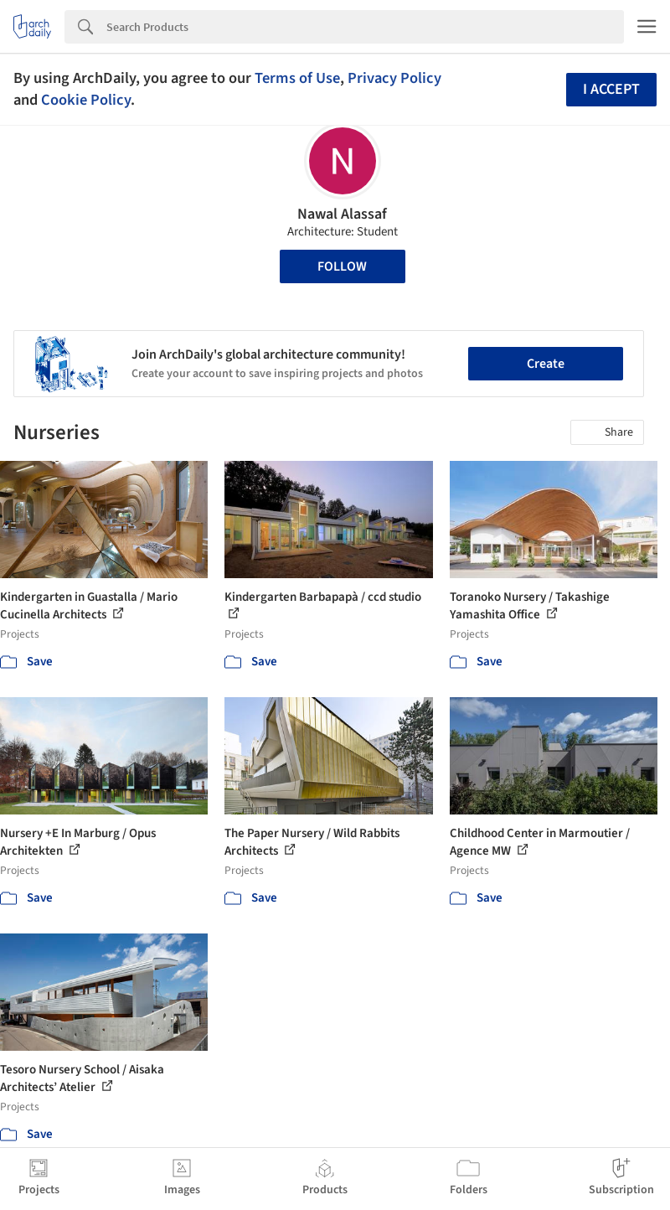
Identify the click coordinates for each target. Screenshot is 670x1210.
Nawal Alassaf (342, 214)
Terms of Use (297, 78)
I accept (611, 89)
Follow (342, 266)
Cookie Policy (86, 100)
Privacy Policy (394, 78)
